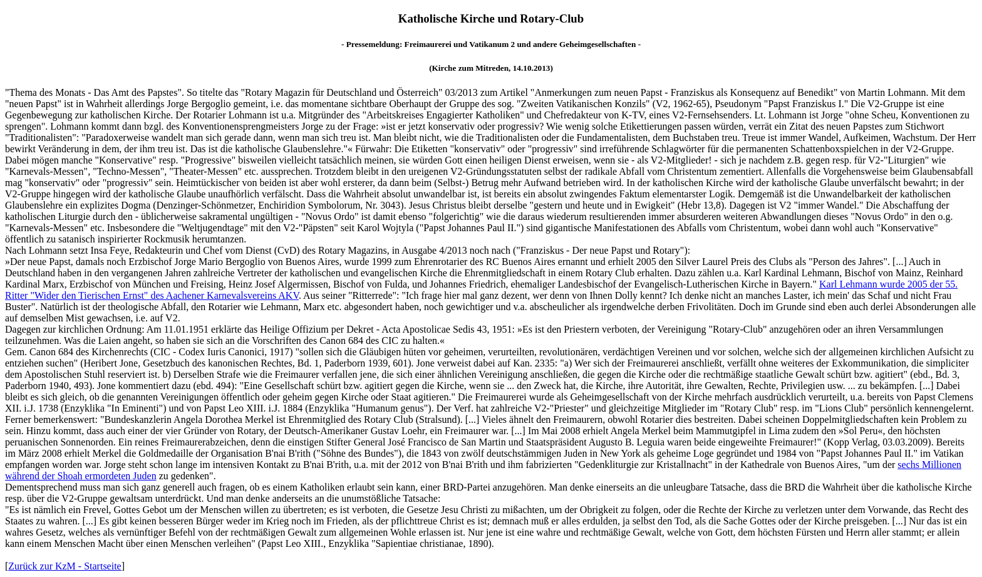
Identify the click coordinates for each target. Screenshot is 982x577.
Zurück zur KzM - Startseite (64, 566)
